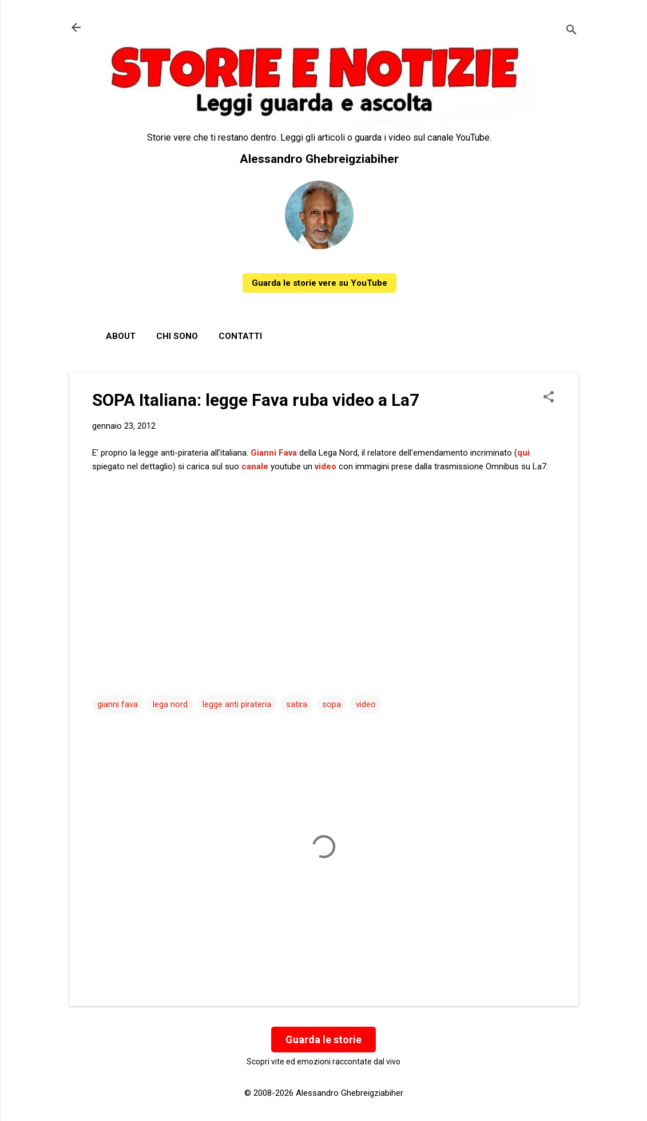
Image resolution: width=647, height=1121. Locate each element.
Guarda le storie (323, 1040)
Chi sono (177, 336)
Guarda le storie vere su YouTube (319, 283)
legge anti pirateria (237, 704)
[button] (548, 398)
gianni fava (117, 704)
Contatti (240, 336)
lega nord (170, 704)
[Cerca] (571, 31)
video (366, 704)
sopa (331, 704)
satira (296, 704)
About (121, 336)
